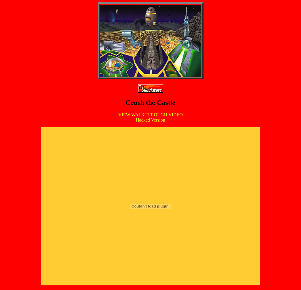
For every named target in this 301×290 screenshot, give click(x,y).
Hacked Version (150, 120)
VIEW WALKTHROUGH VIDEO (150, 114)
